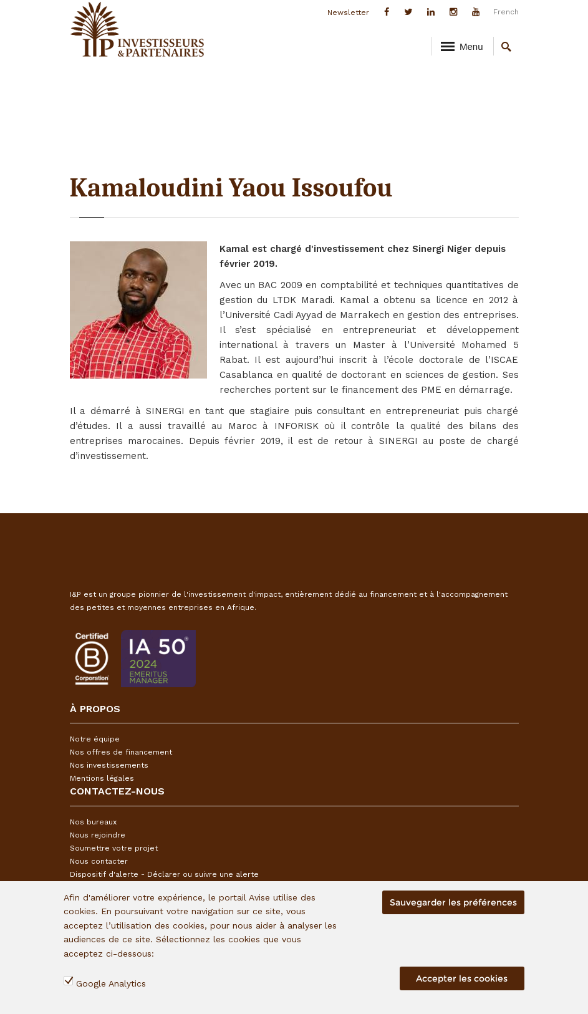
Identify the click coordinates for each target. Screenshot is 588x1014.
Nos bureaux (93, 822)
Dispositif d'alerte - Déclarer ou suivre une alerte (164, 874)
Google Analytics (111, 983)
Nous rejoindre (97, 835)
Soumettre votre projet (114, 848)
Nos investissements (109, 765)
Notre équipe (95, 739)
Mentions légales (102, 778)
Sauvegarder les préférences (453, 902)
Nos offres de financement (121, 752)
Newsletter (348, 12)
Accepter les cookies (462, 978)
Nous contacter (99, 861)
